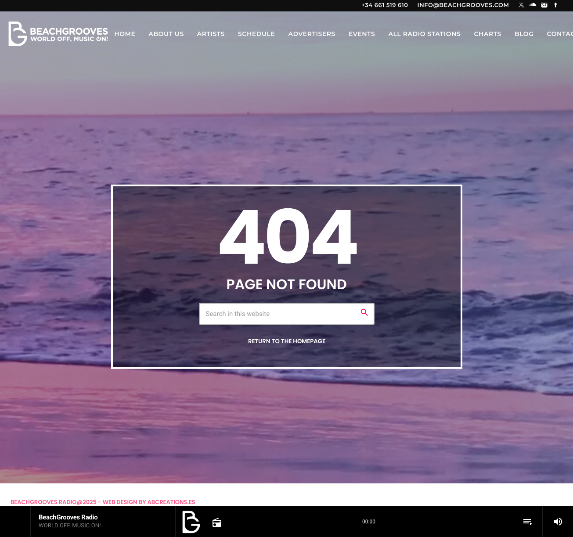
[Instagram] (544, 6)
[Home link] (58, 34)
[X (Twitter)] (521, 6)
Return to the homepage (286, 341)
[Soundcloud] (533, 6)
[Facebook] (555, 6)
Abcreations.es (171, 502)
